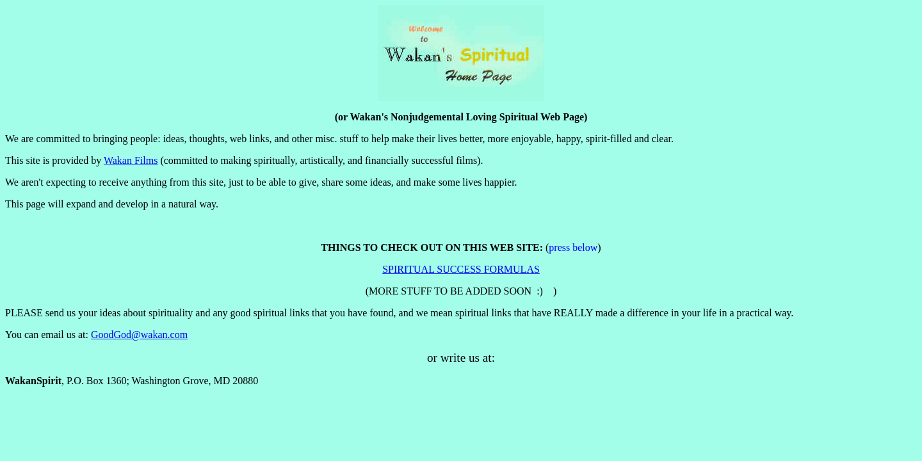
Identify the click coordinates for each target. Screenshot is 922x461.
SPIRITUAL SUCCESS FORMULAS (461, 269)
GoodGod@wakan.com (139, 334)
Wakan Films (131, 160)
